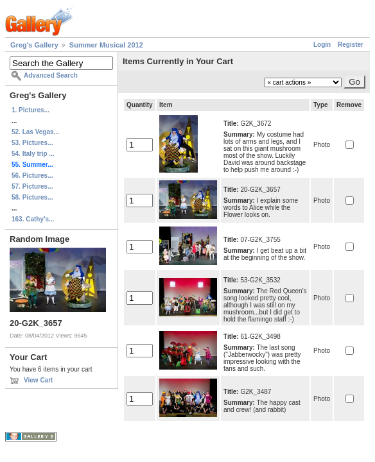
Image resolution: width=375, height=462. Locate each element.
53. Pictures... (32, 142)
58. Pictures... (32, 197)
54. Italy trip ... (33, 153)
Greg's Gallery (34, 45)
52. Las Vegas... (35, 131)
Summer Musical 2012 (106, 45)
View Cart (38, 380)
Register (350, 44)
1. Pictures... (30, 110)
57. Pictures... (32, 186)
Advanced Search (51, 75)
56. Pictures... (32, 175)
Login (322, 44)
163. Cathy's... (33, 219)
